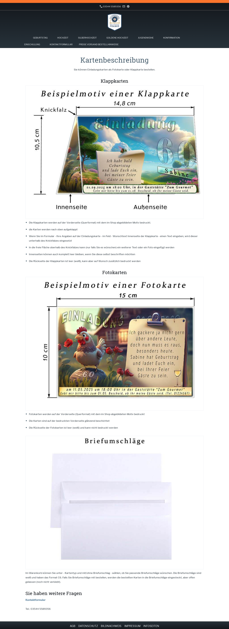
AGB (72, 626)
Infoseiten (151, 626)
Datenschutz (88, 626)
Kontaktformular (35, 600)
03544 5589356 (110, 6)
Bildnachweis (111, 626)
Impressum (132, 626)
